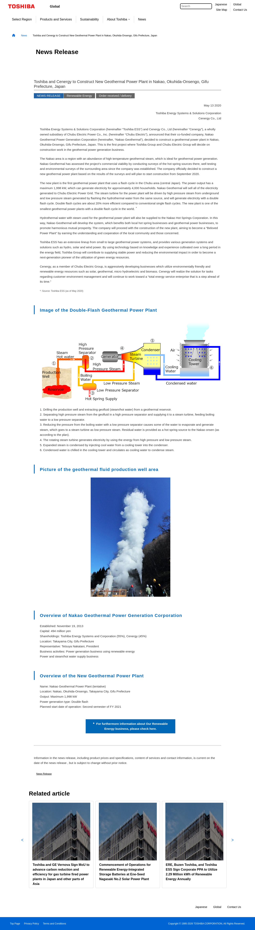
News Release (44, 773)
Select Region (22, 19)
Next (232, 844)
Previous (22, 844)
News (142, 19)
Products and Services (56, 19)
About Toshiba (118, 19)
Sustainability (89, 19)
